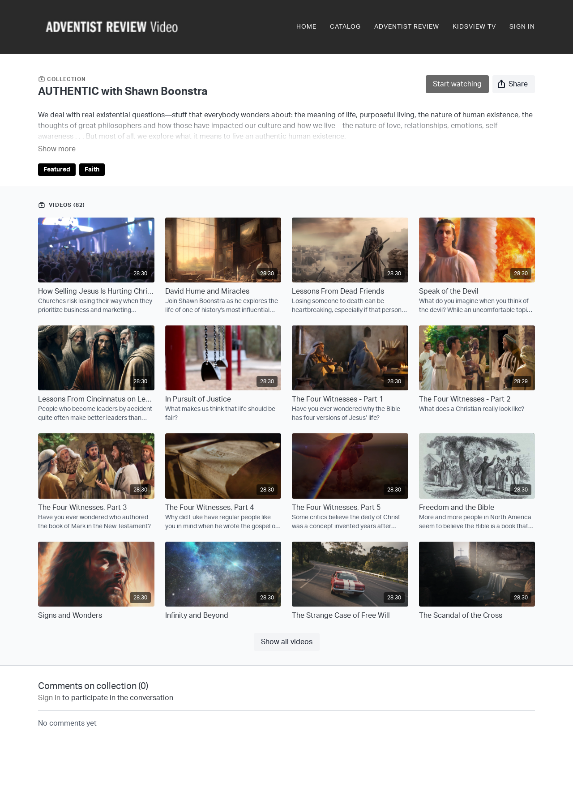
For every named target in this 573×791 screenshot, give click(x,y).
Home (306, 27)
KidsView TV (474, 27)
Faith (92, 157)
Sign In (522, 27)
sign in (49, 685)
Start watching (457, 84)
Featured (56, 157)
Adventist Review (406, 27)
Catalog (345, 27)
